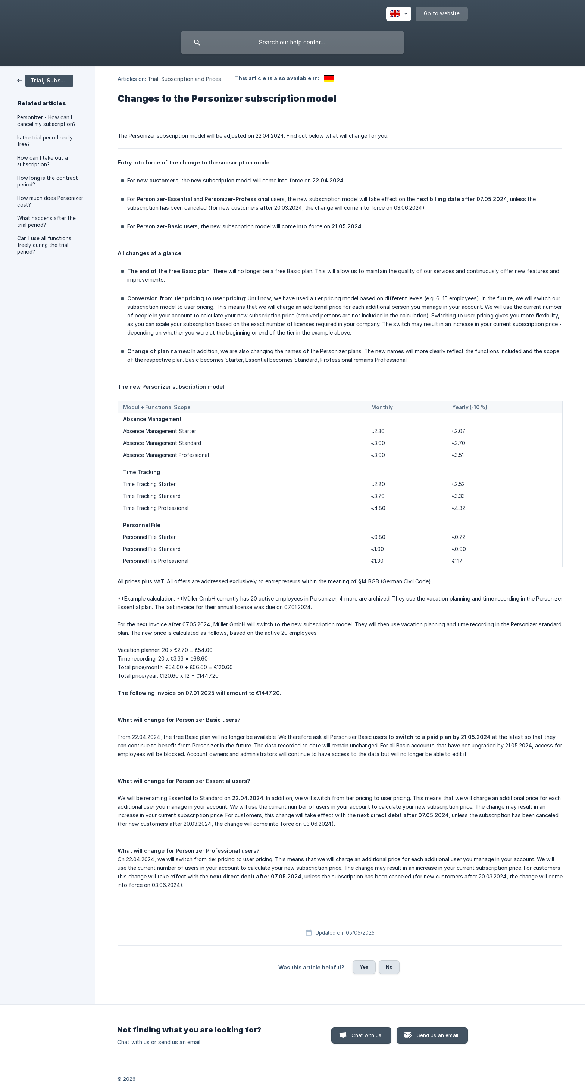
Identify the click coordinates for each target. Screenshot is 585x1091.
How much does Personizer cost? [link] (50, 201)
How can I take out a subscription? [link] (42, 161)
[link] (45, 80)
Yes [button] (364, 967)
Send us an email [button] (437, 1035)
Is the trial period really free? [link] (45, 141)
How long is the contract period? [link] (47, 181)
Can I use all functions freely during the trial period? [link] (44, 245)
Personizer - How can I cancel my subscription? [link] (46, 121)
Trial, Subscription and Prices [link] (184, 79)
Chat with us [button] (366, 1035)
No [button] (389, 967)
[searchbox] (292, 42)
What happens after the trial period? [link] (46, 221)
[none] (398, 14)
